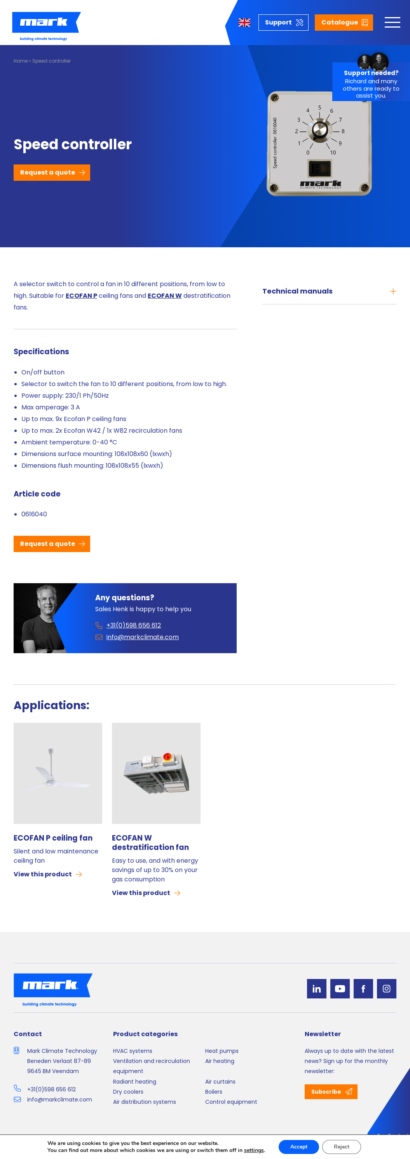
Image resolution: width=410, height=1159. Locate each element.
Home (21, 61)
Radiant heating (134, 1082)
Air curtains (220, 1082)
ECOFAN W (165, 295)
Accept (298, 1146)
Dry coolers (128, 1092)
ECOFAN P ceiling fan (53, 838)
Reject (341, 1146)
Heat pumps (222, 1051)
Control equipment (231, 1102)
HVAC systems (132, 1051)
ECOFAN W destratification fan (150, 843)
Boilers (213, 1092)
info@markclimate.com (59, 1099)
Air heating (219, 1061)
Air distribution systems (144, 1102)
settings (254, 1150)
